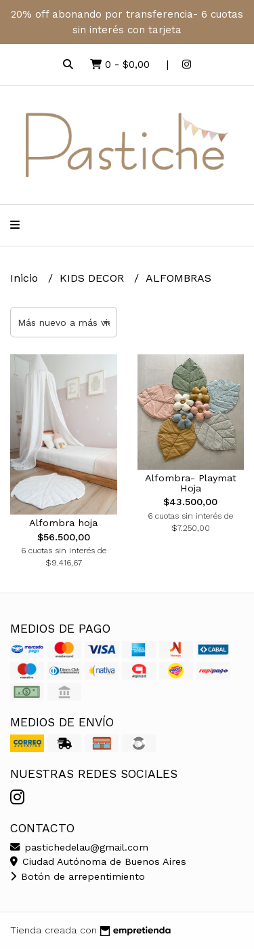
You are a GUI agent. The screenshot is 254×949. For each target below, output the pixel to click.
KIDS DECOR (93, 278)
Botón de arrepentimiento (77, 876)
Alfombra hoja (63, 522)
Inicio (25, 278)
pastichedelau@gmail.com (79, 847)
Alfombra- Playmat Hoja (190, 482)
